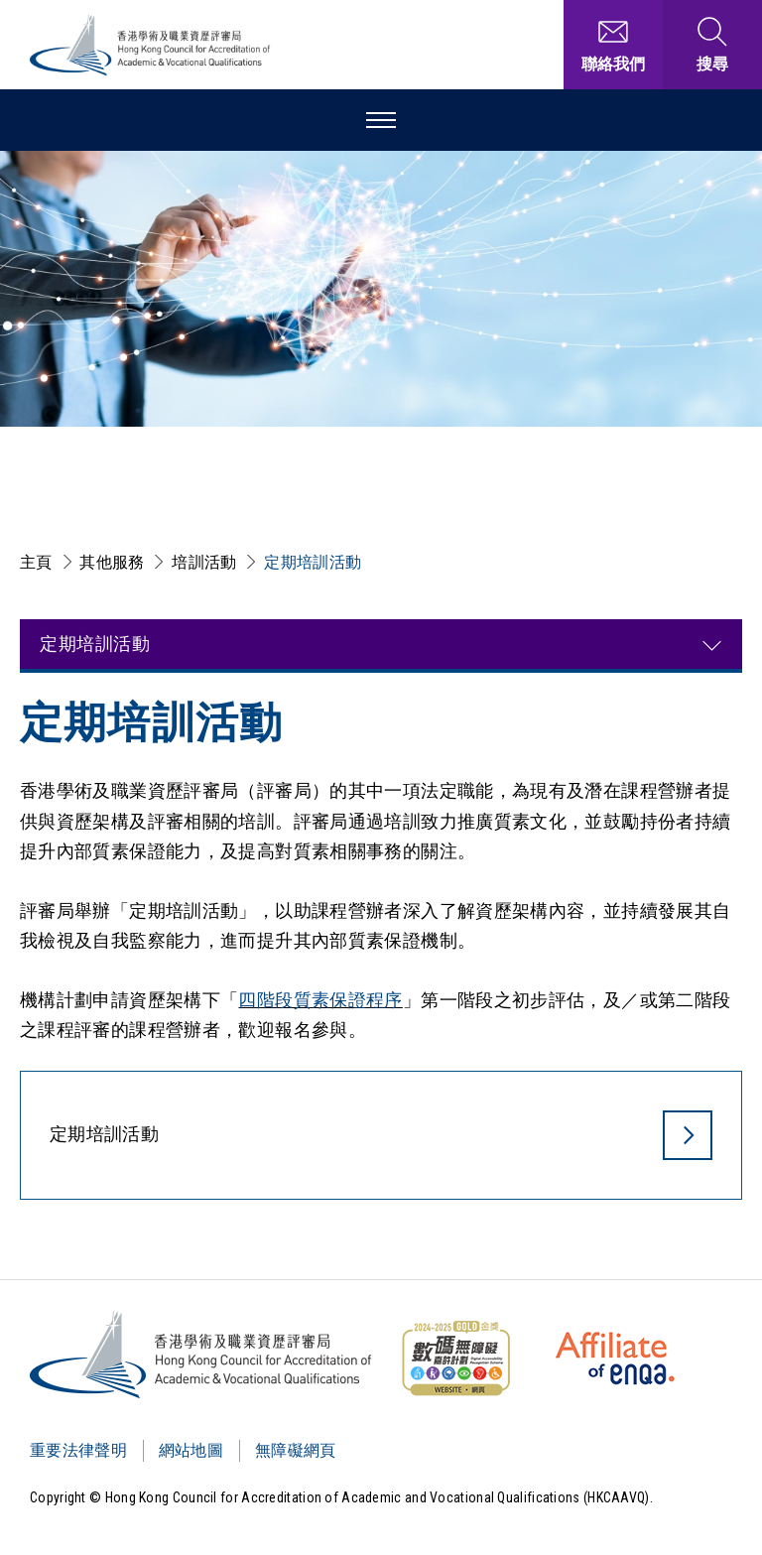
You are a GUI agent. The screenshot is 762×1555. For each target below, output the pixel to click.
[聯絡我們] (613, 44)
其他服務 (111, 562)
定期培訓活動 (312, 562)
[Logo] (202, 1354)
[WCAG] (455, 1358)
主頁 (36, 562)
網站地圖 (191, 1450)
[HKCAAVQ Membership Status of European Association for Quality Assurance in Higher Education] (615, 1358)
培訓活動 (204, 562)
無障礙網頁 (295, 1450)
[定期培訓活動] (381, 1140)
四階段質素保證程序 (320, 999)
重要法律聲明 (78, 1450)
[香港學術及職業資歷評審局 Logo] (151, 45)
